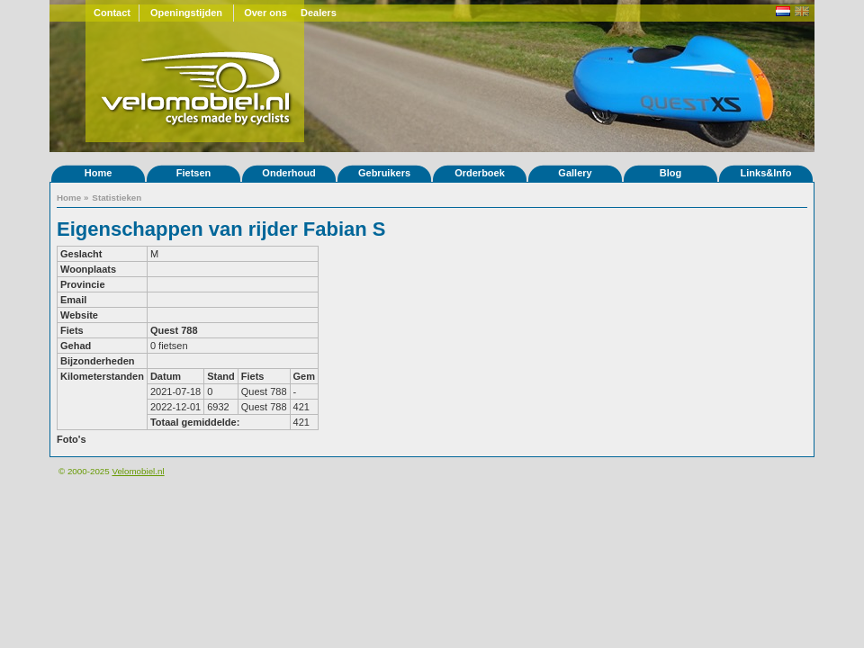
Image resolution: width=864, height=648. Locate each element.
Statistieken (116, 197)
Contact (112, 12)
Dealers (319, 12)
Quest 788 (174, 330)
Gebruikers (384, 172)
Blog (670, 172)
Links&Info (766, 172)
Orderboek (479, 172)
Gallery (574, 172)
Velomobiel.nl (138, 471)
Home (98, 172)
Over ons (265, 12)
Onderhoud (288, 172)
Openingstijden (186, 12)
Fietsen (194, 172)
